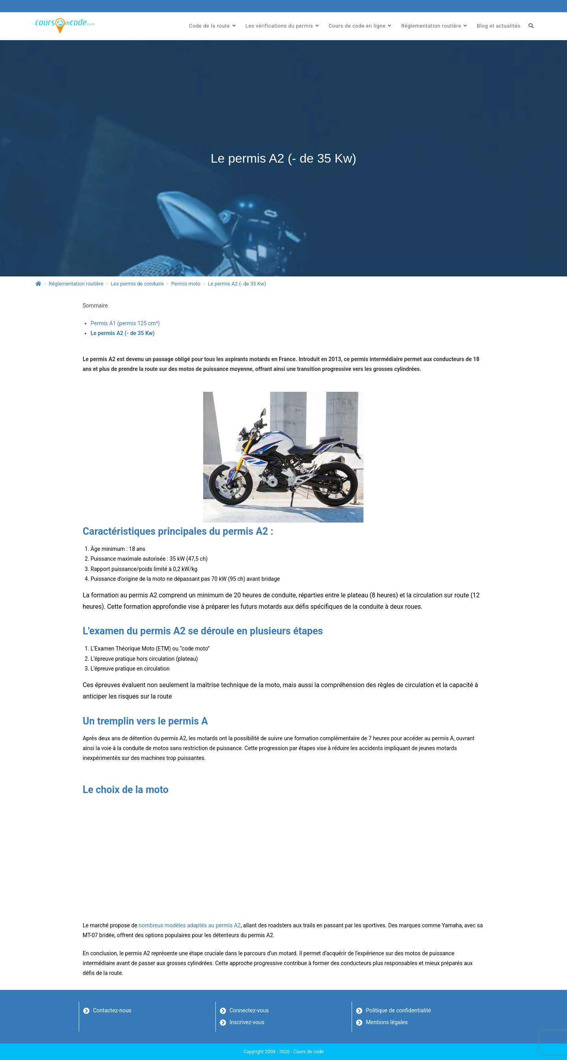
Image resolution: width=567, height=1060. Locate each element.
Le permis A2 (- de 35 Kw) (237, 284)
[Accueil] (38, 284)
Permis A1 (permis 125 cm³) (125, 323)
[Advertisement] (283, 857)
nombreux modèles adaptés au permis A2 (190, 925)
